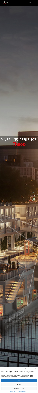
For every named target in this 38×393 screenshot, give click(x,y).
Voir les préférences (19, 388)
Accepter (19, 380)
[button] (36, 368)
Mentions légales (13, 391)
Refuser (19, 384)
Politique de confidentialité (22, 391)
